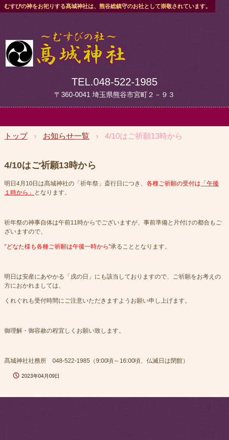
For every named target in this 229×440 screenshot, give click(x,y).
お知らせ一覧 (66, 136)
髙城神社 (65, 39)
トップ (15, 136)
